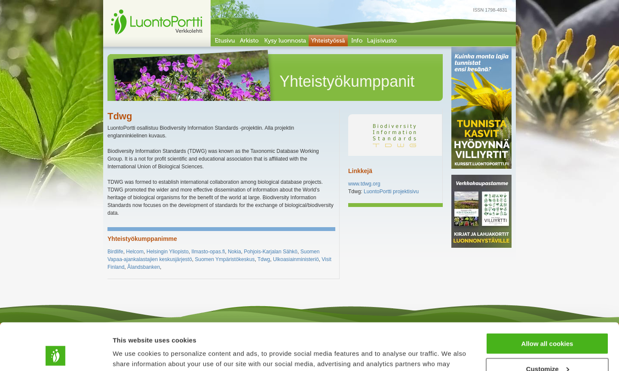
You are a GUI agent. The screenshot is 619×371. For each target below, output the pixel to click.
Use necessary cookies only (547, 349)
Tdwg (263, 259)
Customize (547, 324)
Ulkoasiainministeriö (296, 259)
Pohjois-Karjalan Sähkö (270, 252)
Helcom (135, 252)
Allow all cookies (547, 299)
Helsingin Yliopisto (168, 252)
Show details (133, 353)
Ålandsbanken (143, 267)
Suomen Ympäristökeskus (224, 259)
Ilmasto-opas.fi (208, 252)
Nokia (234, 252)
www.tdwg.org (364, 184)
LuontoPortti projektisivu (391, 192)
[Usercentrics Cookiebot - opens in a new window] (55, 354)
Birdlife (115, 252)
